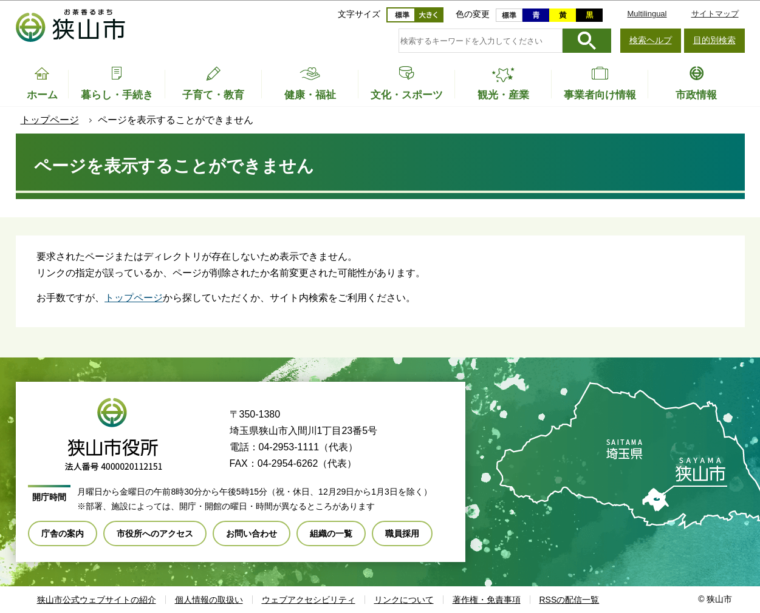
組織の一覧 (331, 533)
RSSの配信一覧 (569, 599)
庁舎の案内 (62, 533)
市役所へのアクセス (155, 533)
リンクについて (404, 599)
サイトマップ (715, 13)
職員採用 (402, 533)
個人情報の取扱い (209, 599)
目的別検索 (714, 40)
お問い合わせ (251, 533)
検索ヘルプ (650, 40)
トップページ (50, 120)
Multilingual (646, 13)
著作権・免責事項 (487, 599)
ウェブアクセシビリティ (308, 599)
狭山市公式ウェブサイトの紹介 (96, 599)
